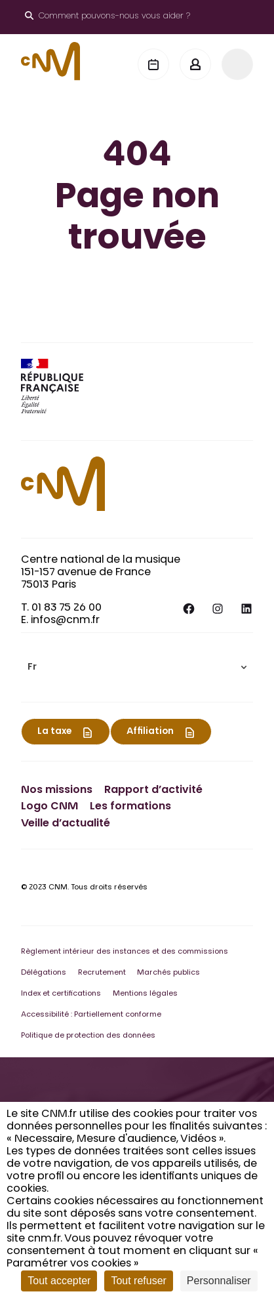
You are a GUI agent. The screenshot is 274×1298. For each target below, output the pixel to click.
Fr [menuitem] (32, 667)
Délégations (43, 973)
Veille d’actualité (65, 824)
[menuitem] (137, 667)
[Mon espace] (195, 64)
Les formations (130, 806)
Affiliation (150, 732)
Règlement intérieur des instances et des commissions (124, 952)
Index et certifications (61, 994)
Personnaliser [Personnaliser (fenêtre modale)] (219, 1280)
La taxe (54, 732)
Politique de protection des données (88, 1036)
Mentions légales (145, 994)
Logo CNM (49, 806)
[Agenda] (153, 64)
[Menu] (237, 64)
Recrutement (102, 973)
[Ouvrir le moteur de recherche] (107, 17)
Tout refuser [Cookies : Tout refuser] (138, 1280)
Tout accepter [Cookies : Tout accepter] (59, 1280)
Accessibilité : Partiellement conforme (91, 1015)
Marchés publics (168, 973)
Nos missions (56, 790)
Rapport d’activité (153, 790)
